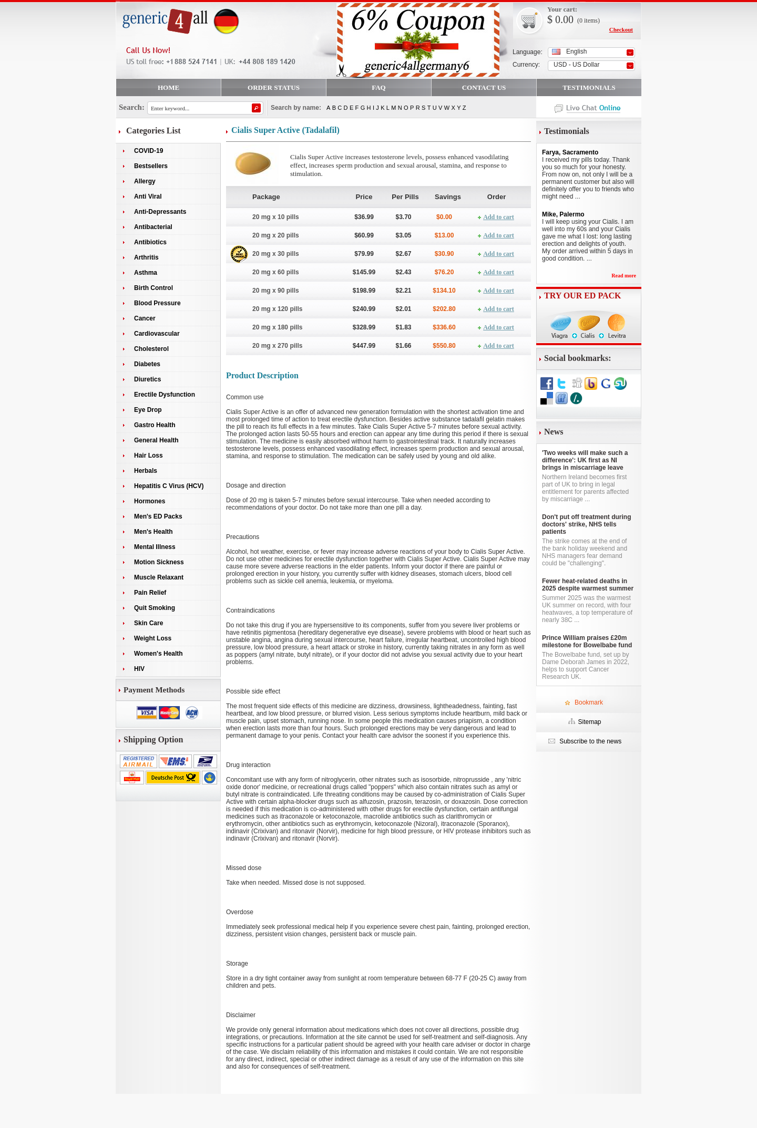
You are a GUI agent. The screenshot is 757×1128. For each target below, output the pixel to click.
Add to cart (498, 217)
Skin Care (148, 623)
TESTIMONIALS (588, 87)
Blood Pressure (157, 303)
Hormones (149, 501)
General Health (156, 440)
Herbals (145, 470)
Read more (623, 275)
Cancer (145, 318)
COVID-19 (148, 150)
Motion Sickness (159, 562)
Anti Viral (147, 196)
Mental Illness (155, 547)
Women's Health (158, 653)
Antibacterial (153, 227)
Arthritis (146, 257)
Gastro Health (155, 425)
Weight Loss (152, 638)
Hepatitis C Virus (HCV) (168, 486)
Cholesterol (151, 349)
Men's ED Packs (158, 516)
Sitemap (589, 722)
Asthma (145, 272)
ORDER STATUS (274, 87)
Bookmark (589, 702)
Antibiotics (150, 242)
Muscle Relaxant (158, 577)
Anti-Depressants (160, 211)
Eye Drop (148, 409)
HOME (168, 87)
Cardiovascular (157, 333)
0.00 (563, 19)
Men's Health (153, 531)
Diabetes (147, 364)
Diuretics (147, 379)
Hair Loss (148, 455)
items (591, 20)
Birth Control (153, 288)
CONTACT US (484, 87)
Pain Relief (150, 592)
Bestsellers (151, 166)
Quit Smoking (154, 608)
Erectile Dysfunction (164, 394)
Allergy (145, 181)
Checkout (621, 29)
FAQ (378, 87)
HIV (139, 668)
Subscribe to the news (589, 741)
